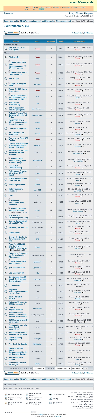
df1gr (37, 273)
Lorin (37, 103)
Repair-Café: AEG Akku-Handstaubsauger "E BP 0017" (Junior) (17, 65)
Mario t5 (37, 134)
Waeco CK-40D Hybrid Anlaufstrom (18, 90)
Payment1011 (78, 153)
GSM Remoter (14, 233)
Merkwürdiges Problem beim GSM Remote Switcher (18, 152)
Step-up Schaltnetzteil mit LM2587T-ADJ (18, 222)
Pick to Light (14, 79)
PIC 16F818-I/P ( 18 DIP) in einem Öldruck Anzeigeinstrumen (18, 122)
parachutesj (37, 160)
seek (78, 359)
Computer (66, 7)
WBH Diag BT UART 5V (18, 227)
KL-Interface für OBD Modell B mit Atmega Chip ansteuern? (17, 279)
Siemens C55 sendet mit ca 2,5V (17, 364)
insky (37, 79)
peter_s (77, 203)
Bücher (56, 7)
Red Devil (77, 293)
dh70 (37, 97)
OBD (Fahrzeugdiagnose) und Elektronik (37, 21)
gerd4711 (37, 190)
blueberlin (37, 279)
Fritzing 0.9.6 (14, 57)
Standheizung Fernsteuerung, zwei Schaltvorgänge (17, 160)
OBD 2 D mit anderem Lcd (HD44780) (18, 179)
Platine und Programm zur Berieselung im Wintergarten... (18, 255)
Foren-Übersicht (11, 21)
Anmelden (8, 14)
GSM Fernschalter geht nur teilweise (18, 321)
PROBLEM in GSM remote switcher (17, 262)
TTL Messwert (14, 285)
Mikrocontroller (79, 7)
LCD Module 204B (16, 273)
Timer (11, 195)
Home (27, 7)
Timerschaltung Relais (18, 128)
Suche (79, 14)
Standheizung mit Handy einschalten (17, 210)
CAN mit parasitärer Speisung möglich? (17, 109)
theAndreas (37, 308)
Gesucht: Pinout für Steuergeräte (17, 49)
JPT (37, 239)
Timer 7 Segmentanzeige (16, 308)
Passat (37, 122)
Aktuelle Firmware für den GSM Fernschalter (18, 333)
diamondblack (78, 211)
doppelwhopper (37, 109)
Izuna (37, 173)
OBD (34, 9)
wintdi (37, 210)
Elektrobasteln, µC (63, 21)
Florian (37, 49)
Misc (27, 9)
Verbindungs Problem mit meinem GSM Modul (18, 173)
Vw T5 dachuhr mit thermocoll (16, 134)
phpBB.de (58, 416)
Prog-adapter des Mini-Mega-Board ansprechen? (18, 327)
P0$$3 (37, 184)
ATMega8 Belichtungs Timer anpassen (16, 202)
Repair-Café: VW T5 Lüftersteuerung (18, 73)
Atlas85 (77, 299)
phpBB (41, 414)
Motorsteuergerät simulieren (16, 190)
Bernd (78, 223)
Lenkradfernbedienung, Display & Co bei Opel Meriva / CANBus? (18, 145)
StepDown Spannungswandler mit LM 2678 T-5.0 (18, 292)
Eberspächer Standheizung (14, 104)
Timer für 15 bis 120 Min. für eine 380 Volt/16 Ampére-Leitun (18, 246)
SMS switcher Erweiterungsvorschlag (18, 217)
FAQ (71, 14)
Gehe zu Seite (77, 33)
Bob (37, 179)
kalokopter (37, 339)
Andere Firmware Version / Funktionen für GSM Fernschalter (18, 315)
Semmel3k (37, 84)
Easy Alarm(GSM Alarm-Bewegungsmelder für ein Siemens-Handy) (18, 351)
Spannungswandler (17, 185)
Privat (35, 7)
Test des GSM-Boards (18, 344)
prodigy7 (37, 145)
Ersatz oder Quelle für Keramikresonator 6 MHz (18, 239)
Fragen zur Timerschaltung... (16, 167)
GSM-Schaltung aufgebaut (15, 339)
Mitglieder (88, 14)
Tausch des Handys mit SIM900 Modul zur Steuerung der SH (18, 97)
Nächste (90, 33)
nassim (37, 128)
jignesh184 (37, 262)
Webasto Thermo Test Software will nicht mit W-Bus (18, 115)
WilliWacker (37, 344)
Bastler (37, 247)
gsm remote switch (17, 268)
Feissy (37, 364)
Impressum (45, 7)
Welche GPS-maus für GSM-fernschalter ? (18, 303)
